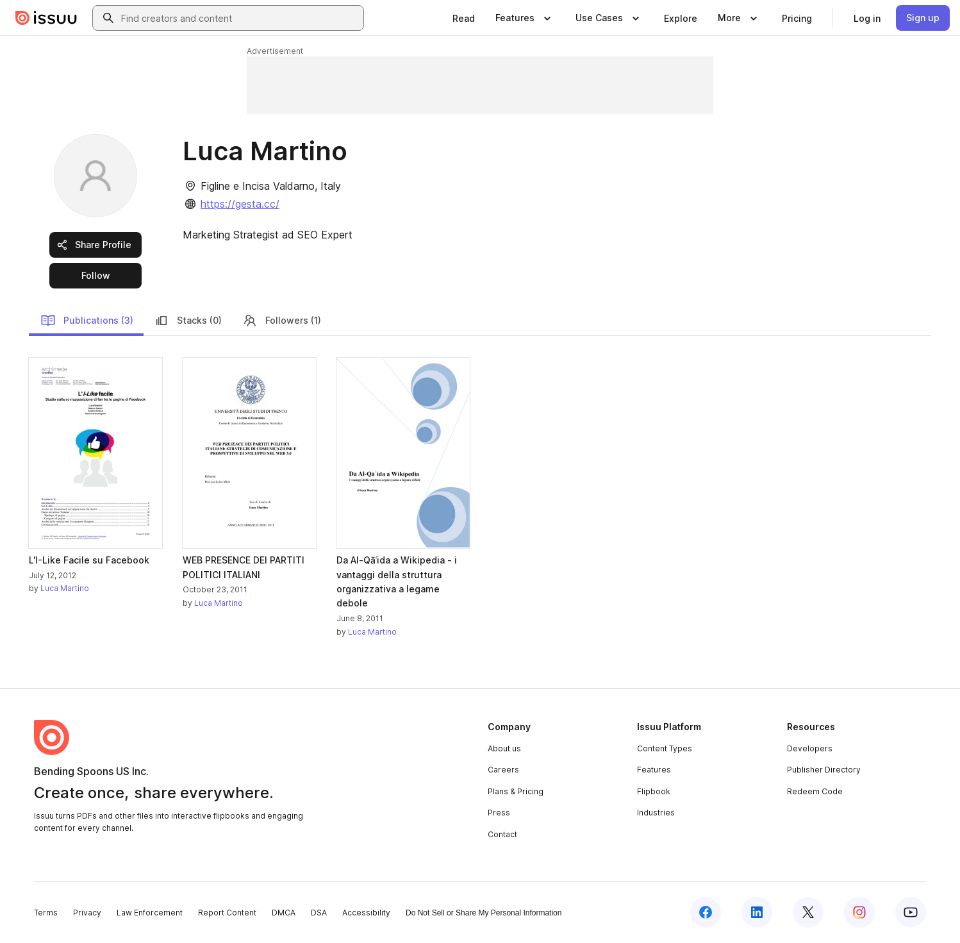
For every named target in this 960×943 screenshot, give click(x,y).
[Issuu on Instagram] (859, 912)
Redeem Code (815, 791)
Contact (502, 834)
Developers (809, 748)
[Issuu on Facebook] (705, 912)
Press (499, 812)
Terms (46, 912)
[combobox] (239, 18)
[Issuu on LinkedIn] (756, 912)
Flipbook (653, 791)
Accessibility (366, 912)
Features (654, 769)
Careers (503, 769)
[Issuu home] (46, 18)
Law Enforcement (150, 912)
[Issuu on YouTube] (910, 912)
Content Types (664, 748)
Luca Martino (64, 588)
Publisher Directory (824, 769)
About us (504, 748)
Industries (656, 812)
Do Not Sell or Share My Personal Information (483, 912)
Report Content (227, 912)
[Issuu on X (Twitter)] (808, 912)
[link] (463, 18)
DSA (319, 912)
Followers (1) (281, 320)
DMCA (283, 912)
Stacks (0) (188, 320)
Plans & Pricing (515, 791)
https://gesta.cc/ (240, 203)
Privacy (87, 912)
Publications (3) (86, 320)
